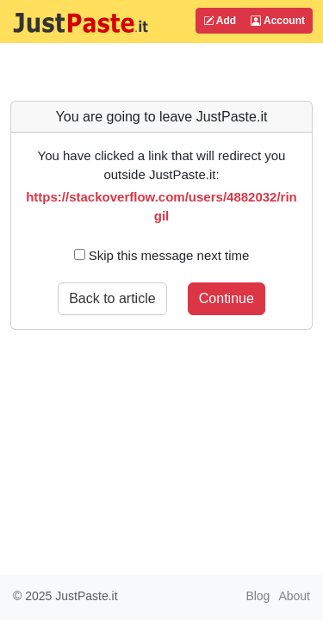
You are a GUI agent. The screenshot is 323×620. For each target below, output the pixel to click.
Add (219, 20)
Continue (226, 298)
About (294, 596)
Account (278, 20)
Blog (257, 596)
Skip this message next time (162, 255)
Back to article (112, 298)
